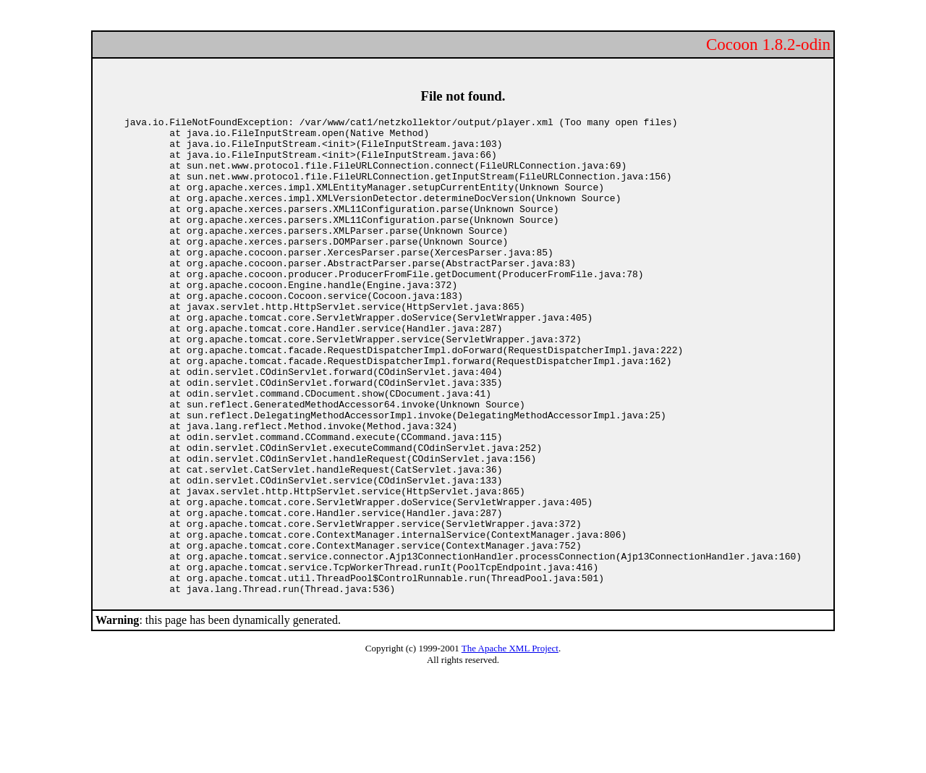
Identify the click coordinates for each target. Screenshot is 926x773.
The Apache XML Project (510, 743)
